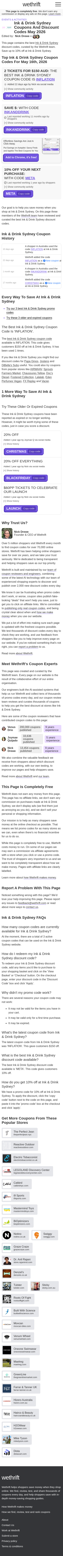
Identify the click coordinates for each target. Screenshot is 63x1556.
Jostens (44, 361)
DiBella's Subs (10, 365)
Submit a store (10, 1535)
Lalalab (39, 377)
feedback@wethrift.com (32, 903)
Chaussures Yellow (33, 373)
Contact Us (8, 1525)
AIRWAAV (36, 369)
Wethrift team (29, 215)
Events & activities (14, 19)
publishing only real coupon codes (25, 608)
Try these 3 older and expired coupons (29, 317)
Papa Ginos (31, 361)
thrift (31, 4)
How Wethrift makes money (17, 1506)
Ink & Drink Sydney (46, 42)
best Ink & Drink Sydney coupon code (29, 338)
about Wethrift (24, 653)
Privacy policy (9, 1541)
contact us (32, 907)
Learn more (55, 14)
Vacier (45, 381)
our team (43, 776)
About (5, 1519)
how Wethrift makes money (40, 877)
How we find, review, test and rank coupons (26, 1512)
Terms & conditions (12, 1546)
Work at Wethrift (11, 1530)
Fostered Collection (22, 377)
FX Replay (29, 381)
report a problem (28, 646)
